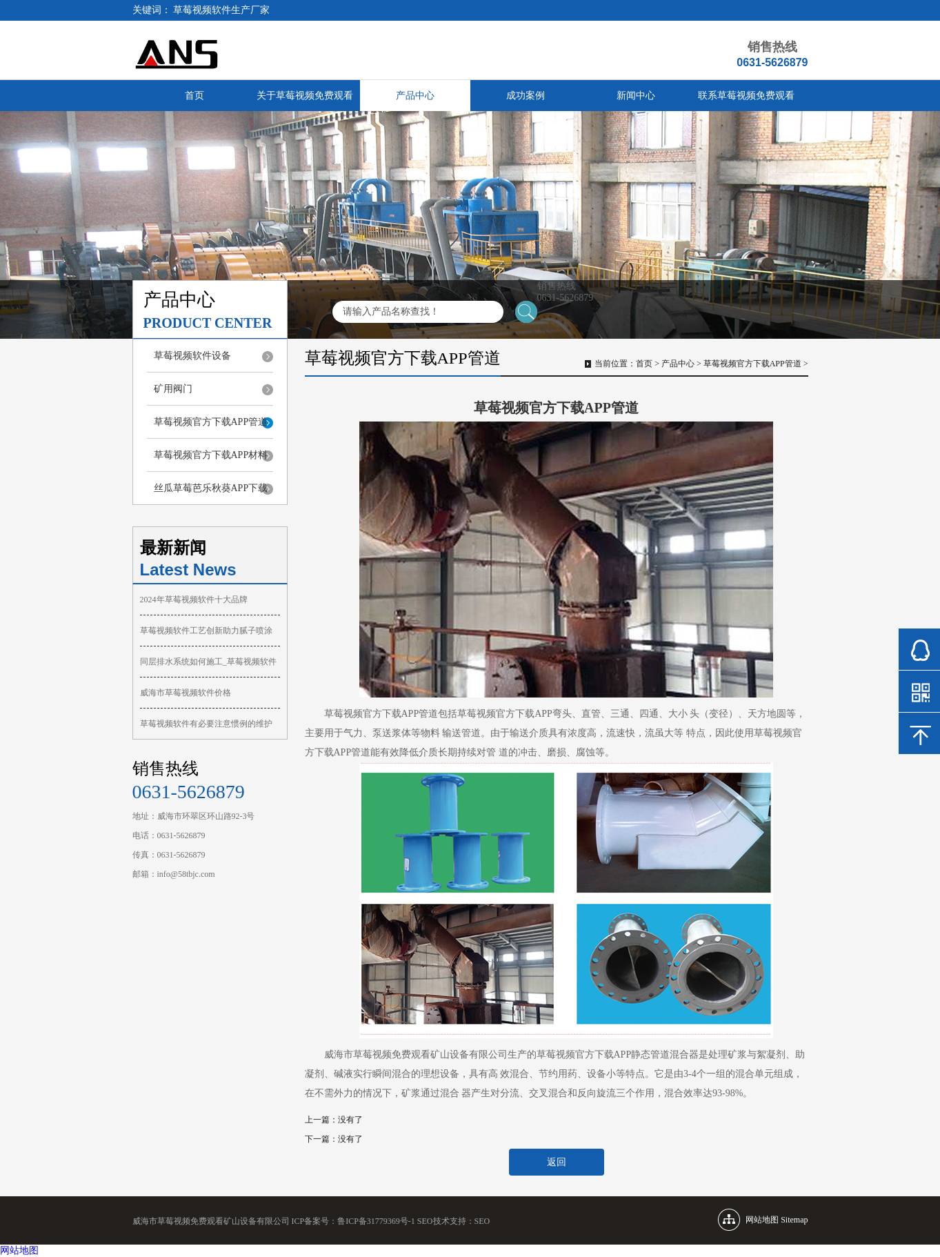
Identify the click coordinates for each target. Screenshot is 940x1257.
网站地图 (19, 1250)
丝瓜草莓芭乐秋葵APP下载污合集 (211, 493)
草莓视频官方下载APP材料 (211, 455)
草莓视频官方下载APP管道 (211, 422)
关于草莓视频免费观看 (305, 95)
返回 (556, 1162)
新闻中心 (636, 95)
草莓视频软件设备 (192, 355)
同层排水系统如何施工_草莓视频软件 (208, 661)
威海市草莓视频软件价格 (185, 692)
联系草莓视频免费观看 (746, 95)
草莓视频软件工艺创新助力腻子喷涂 (206, 630)
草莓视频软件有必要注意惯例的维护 (206, 724)
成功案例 (525, 95)
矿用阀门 (173, 389)
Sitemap (794, 1220)
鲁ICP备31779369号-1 (376, 1221)
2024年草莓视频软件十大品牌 (194, 599)
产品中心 (415, 95)
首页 (194, 95)
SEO (482, 1221)
